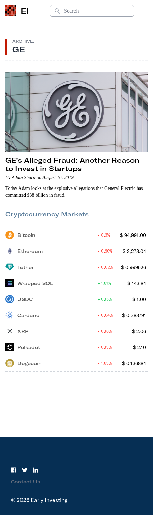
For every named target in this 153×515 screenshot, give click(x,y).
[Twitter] (24, 470)
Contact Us (25, 482)
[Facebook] (13, 470)
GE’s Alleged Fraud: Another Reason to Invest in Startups (72, 164)
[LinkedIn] (35, 470)
